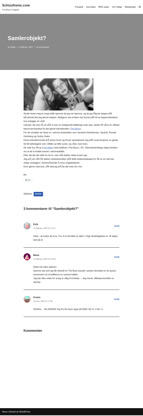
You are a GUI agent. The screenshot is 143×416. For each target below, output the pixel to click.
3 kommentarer (42, 47)
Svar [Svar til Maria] (116, 257)
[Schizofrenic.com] (16, 7)
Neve (4, 412)
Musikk (38, 194)
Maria (36, 255)
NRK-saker (103, 7)
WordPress (24, 412)
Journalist (90, 7)
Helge (13, 47)
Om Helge (117, 7)
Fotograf (79, 7)
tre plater (48, 148)
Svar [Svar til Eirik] (116, 226)
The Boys (83, 129)
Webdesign (130, 7)
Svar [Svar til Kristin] (116, 300)
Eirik (35, 224)
